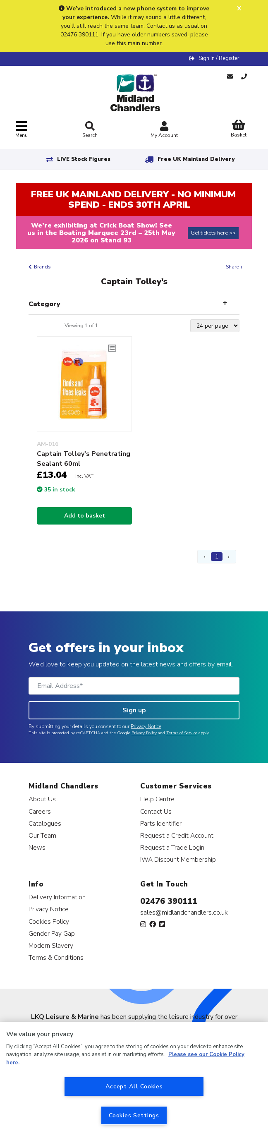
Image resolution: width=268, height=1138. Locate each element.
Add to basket (84, 516)
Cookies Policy (49, 921)
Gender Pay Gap (52, 933)
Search (90, 130)
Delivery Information (57, 897)
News (37, 847)
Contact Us (156, 811)
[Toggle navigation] (21, 130)
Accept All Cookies (134, 1086)
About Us (42, 799)
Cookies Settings (134, 1115)
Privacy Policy (144, 733)
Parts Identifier (161, 823)
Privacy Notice (146, 726)
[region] (134, 1080)
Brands (42, 267)
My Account (164, 130)
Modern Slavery (51, 945)
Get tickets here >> (213, 233)
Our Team (42, 835)
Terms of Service (181, 733)
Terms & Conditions (56, 957)
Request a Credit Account (176, 835)
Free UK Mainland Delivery (196, 159)
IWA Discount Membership (178, 859)
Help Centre (157, 799)
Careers (40, 811)
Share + (234, 267)
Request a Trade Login (172, 847)
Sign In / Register (219, 58)
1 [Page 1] (216, 557)
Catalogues (45, 823)
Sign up (134, 710)
